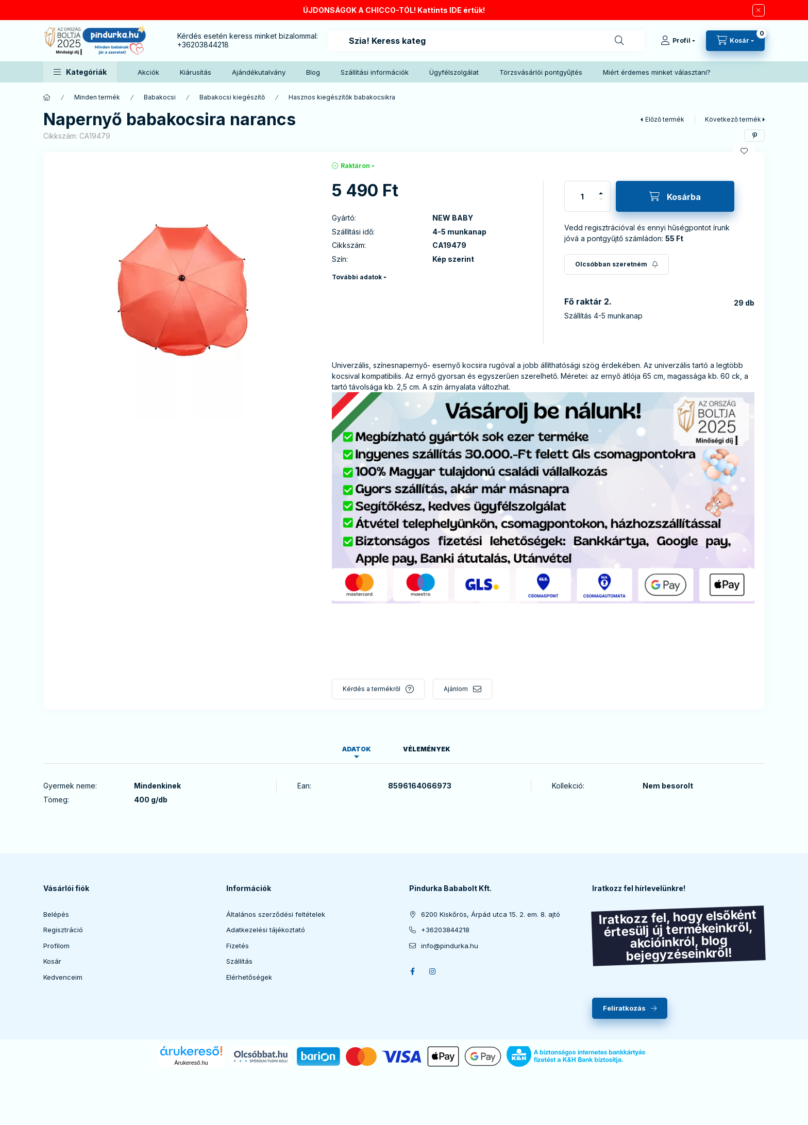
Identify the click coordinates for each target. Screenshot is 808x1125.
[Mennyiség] (582, 196)
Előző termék (664, 119)
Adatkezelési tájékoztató (265, 930)
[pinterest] (754, 135)
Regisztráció (63, 930)
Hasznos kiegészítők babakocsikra (342, 97)
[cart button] (735, 40)
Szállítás (239, 961)
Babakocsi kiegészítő (232, 97)
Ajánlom (456, 689)
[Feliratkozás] (616, 264)
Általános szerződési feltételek (275, 914)
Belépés (56, 914)
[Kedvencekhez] (744, 151)
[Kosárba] (675, 196)
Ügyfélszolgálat (454, 72)
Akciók (148, 72)
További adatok (357, 277)
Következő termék (733, 119)
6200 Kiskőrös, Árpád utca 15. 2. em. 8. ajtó (490, 914)
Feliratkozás (624, 1008)
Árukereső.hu (191, 1063)
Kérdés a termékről (371, 689)
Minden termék (97, 97)
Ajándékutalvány (258, 72)
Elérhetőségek (249, 977)
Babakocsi (160, 97)
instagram (433, 971)
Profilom (56, 946)
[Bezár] (758, 10)
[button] (80, 71)
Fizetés (237, 946)
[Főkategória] (46, 97)
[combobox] (486, 40)
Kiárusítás (195, 72)
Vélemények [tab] (426, 749)
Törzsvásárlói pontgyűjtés (540, 72)
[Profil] (678, 40)
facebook (412, 971)
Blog (313, 72)
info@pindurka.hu (449, 946)
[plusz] (601, 193)
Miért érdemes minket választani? (657, 72)
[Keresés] (619, 41)
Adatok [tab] (356, 749)
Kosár (52, 961)
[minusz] (601, 199)
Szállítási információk (375, 72)
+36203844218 (203, 44)
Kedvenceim (62, 977)
